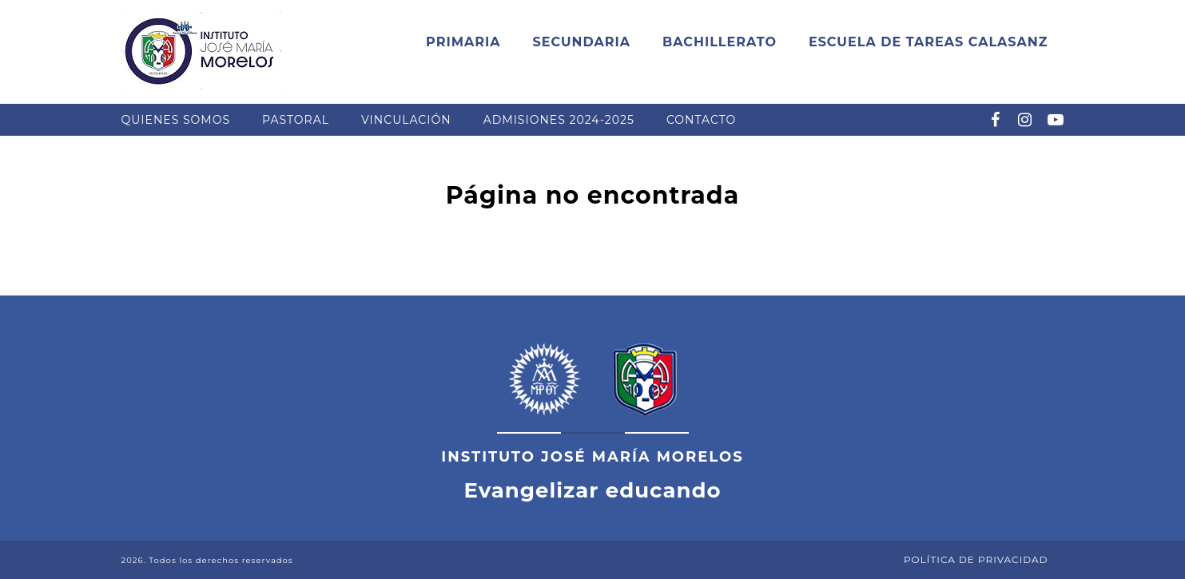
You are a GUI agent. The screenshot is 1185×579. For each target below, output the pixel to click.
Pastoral (295, 120)
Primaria (463, 42)
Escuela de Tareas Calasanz (928, 42)
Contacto (701, 120)
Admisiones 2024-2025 (558, 120)
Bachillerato (719, 42)
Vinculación (406, 120)
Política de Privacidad (976, 559)
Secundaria (581, 42)
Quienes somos (176, 120)
